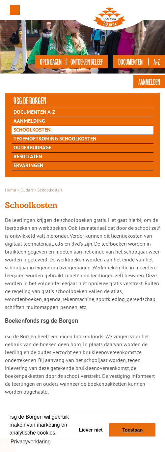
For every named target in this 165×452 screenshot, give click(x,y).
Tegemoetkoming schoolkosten (55, 139)
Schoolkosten (32, 130)
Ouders (26, 190)
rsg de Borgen (30, 100)
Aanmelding (29, 121)
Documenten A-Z (34, 112)
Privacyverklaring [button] (31, 441)
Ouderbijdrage (32, 148)
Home (10, 190)
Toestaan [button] (132, 430)
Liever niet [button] (91, 430)
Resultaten (28, 157)
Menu (15, 10)
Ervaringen (28, 166)
